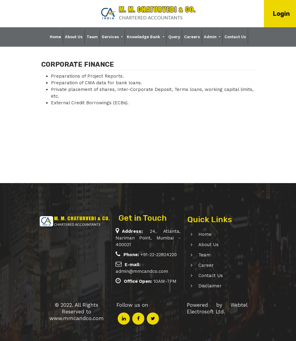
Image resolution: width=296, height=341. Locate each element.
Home (55, 37)
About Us (73, 37)
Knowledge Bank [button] (144, 37)
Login (281, 13)
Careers (192, 37)
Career (200, 265)
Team (92, 37)
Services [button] (111, 37)
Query (174, 37)
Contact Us (235, 37)
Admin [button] (211, 37)
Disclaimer (204, 286)
